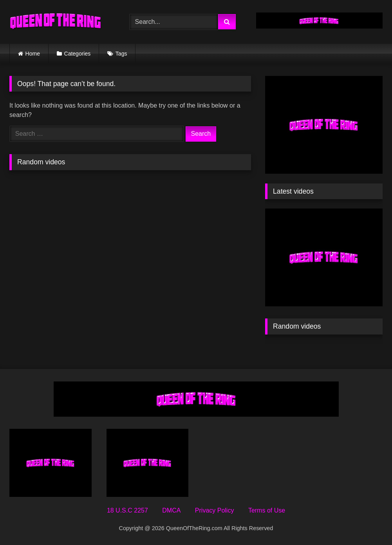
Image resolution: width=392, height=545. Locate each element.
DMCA (171, 510)
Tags (121, 53)
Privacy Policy (214, 510)
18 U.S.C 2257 (127, 510)
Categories (77, 53)
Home (32, 53)
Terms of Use (266, 510)
